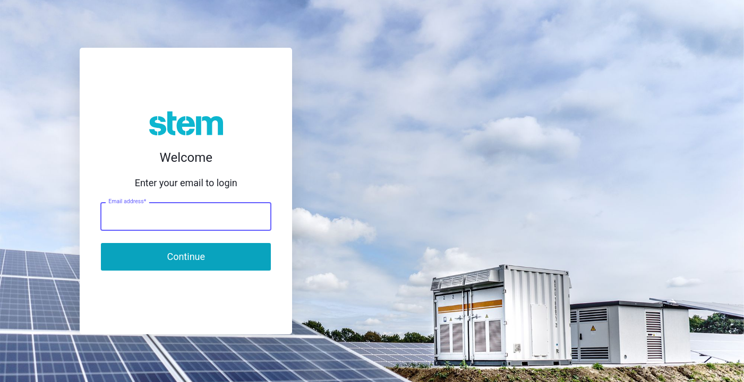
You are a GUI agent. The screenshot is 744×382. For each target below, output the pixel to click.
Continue (186, 256)
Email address (127, 201)
